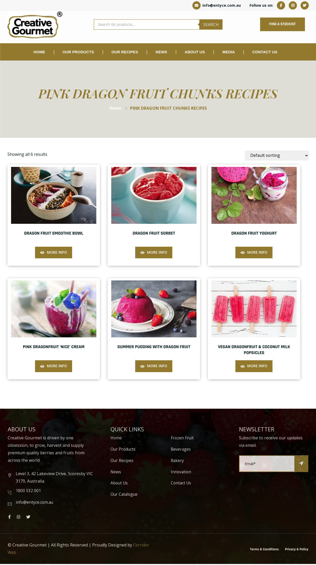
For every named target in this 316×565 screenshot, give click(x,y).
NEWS (161, 52)
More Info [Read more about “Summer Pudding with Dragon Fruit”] (157, 366)
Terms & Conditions (264, 550)
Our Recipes (125, 52)
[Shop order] (277, 156)
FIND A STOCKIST (280, 24)
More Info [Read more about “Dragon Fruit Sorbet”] (157, 253)
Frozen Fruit (182, 439)
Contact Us (264, 52)
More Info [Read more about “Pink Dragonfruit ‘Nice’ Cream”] (57, 366)
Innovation (181, 472)
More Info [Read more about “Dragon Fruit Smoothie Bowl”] (57, 253)
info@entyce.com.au (216, 5)
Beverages (181, 450)
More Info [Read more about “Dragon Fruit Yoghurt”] (257, 253)
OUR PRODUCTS (78, 52)
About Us (195, 52)
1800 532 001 (28, 491)
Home (39, 52)
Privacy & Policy (296, 550)
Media (228, 52)
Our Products (123, 450)
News (115, 472)
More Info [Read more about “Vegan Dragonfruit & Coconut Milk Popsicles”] (257, 366)
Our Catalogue (124, 495)
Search (211, 25)
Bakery (177, 461)
